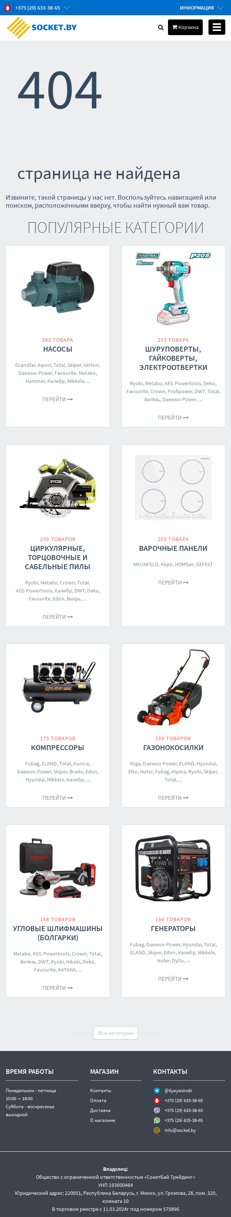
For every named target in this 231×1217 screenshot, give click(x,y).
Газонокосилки (173, 747)
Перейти (57, 399)
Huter (146, 771)
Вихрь (74, 598)
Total (59, 365)
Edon (59, 598)
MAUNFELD (145, 564)
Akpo (167, 564)
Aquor (44, 365)
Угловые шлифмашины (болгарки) (58, 932)
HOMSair (184, 564)
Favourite (65, 373)
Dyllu (178, 960)
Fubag (32, 763)
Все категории (115, 1032)
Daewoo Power (35, 373)
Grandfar (25, 365)
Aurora (81, 763)
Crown (157, 391)
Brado (76, 771)
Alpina (178, 771)
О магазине (102, 1120)
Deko (209, 383)
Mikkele (75, 381)
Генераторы (173, 928)
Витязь (152, 399)
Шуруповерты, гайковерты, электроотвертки (173, 358)
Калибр (56, 381)
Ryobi (136, 383)
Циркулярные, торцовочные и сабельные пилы (57, 557)
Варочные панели (173, 548)
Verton (91, 365)
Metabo (87, 373)
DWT (200, 391)
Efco (133, 771)
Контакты (100, 1090)
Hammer (35, 381)
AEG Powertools (183, 383)
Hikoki (73, 961)
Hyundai (35, 779)
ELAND (49, 763)
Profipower (180, 391)
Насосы (58, 348)
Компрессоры (57, 747)
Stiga (135, 763)
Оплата (98, 1100)
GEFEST (204, 564)
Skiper (74, 365)
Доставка (100, 1110)
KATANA (67, 969)
